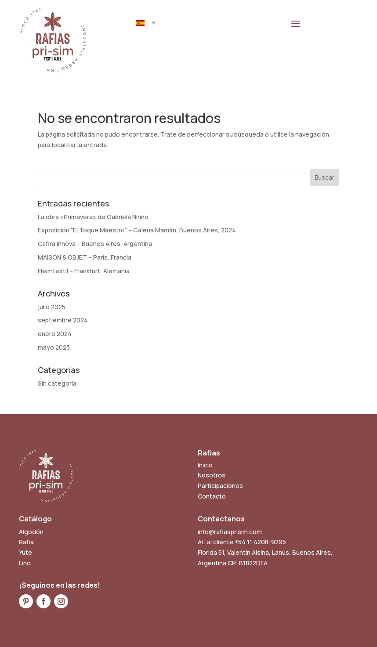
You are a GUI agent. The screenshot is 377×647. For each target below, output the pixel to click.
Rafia (26, 542)
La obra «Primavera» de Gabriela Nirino (93, 217)
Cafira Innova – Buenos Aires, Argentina (95, 243)
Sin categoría (57, 383)
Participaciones (220, 485)
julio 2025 (51, 307)
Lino (25, 563)
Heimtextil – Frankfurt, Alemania (84, 271)
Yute (25, 552)
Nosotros (211, 475)
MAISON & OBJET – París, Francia (84, 257)
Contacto (212, 496)
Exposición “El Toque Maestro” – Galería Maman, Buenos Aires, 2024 (137, 230)
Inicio (205, 465)
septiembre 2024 (63, 320)
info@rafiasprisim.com (230, 532)
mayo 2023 (54, 347)
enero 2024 (55, 333)
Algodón (31, 532)
